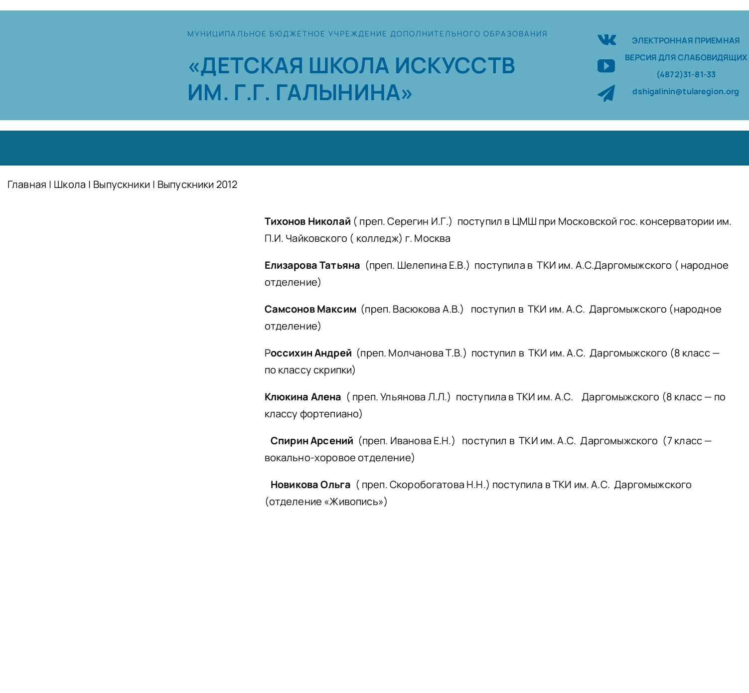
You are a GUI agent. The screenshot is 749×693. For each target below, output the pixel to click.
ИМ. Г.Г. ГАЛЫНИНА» (300, 92)
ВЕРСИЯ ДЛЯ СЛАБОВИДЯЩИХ (686, 57)
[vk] (607, 38)
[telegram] (606, 93)
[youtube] (606, 65)
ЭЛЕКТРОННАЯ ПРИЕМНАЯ (686, 40)
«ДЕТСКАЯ (247, 65)
